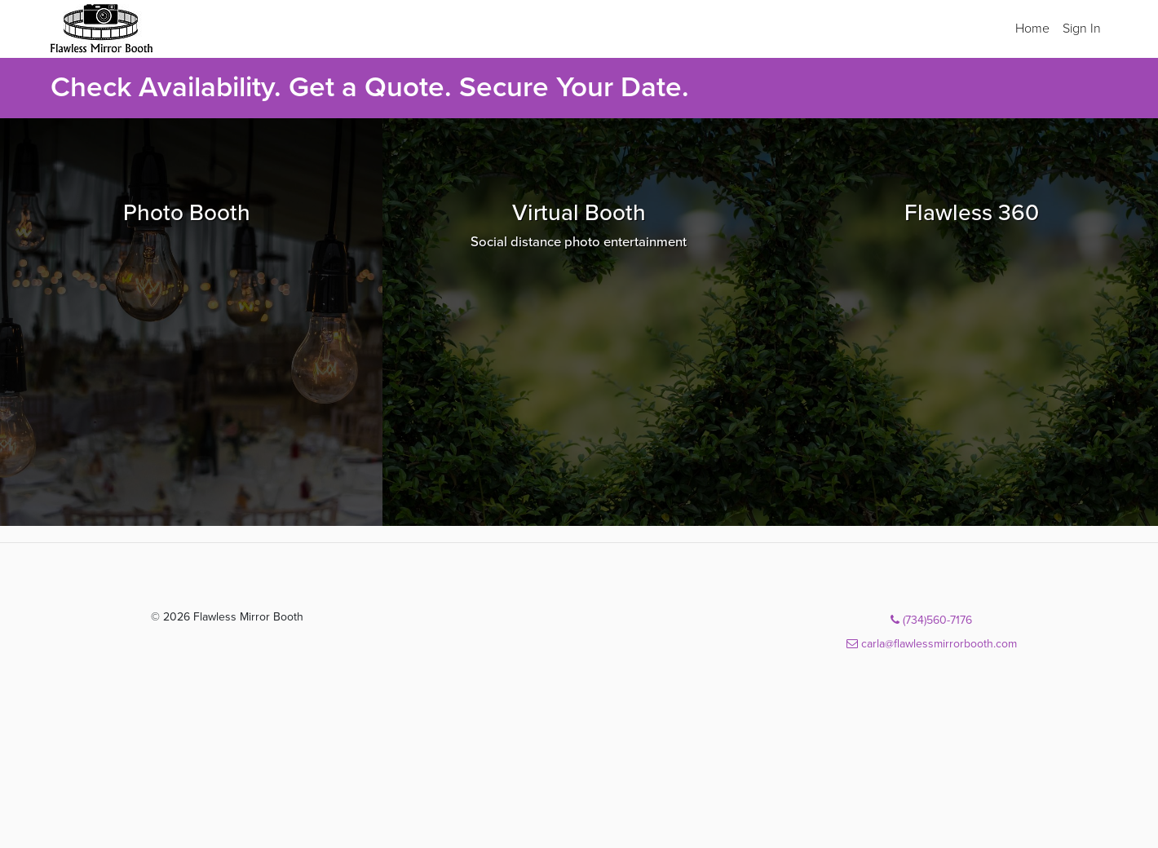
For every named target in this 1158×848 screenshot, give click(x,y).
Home (1032, 28)
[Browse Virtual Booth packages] (578, 322)
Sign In (1082, 28)
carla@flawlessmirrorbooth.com (931, 644)
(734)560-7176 (931, 620)
